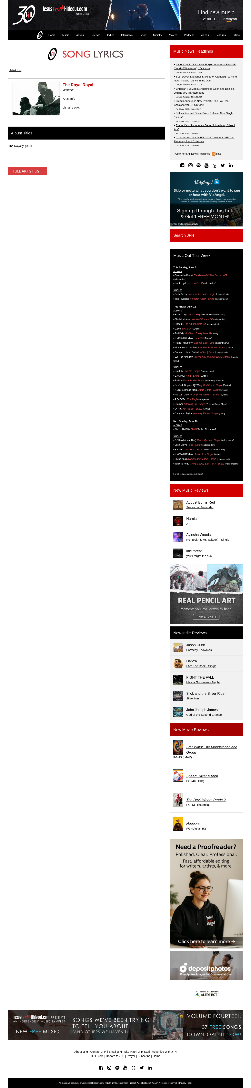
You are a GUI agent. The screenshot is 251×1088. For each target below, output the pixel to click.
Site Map (130, 1051)
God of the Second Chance (204, 714)
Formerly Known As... (200, 650)
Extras (236, 35)
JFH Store (97, 1056)
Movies (173, 35)
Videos (205, 35)
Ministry (157, 35)
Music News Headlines (193, 51)
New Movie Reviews (191, 729)
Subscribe (144, 1056)
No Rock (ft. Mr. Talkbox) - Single (207, 539)
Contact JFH (98, 1051)
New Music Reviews (190, 490)
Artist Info (69, 98)
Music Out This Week (191, 255)
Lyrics (143, 35)
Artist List (15, 70)
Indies (110, 35)
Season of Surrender (199, 507)
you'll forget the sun (199, 556)
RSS (219, 153)
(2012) (20, 146)
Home (45, 35)
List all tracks (71, 107)
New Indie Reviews (190, 633)
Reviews (95, 35)
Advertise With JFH (164, 1051)
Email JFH (115, 1051)
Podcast (189, 35)
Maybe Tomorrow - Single (203, 682)
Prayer (131, 1056)
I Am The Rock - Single (201, 666)
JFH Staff (144, 1051)
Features (221, 35)
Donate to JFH (115, 1056)
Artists (80, 35)
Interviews (127, 35)
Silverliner (192, 698)
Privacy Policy (185, 1083)
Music (65, 35)
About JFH (81, 1051)
